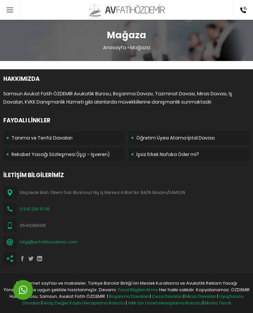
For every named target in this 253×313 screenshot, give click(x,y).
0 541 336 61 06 (35, 209)
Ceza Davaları (167, 296)
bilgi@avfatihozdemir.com (48, 242)
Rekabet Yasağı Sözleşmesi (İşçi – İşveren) (61, 154)
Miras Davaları (200, 296)
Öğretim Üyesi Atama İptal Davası (175, 138)
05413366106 (243, 3)
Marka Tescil (218, 303)
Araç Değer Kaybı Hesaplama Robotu (84, 303)
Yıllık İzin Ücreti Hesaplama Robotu (165, 303)
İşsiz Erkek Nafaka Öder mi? (167, 154)
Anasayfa (114, 47)
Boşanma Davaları (129, 296)
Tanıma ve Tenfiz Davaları (42, 138)
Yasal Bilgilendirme (138, 290)
